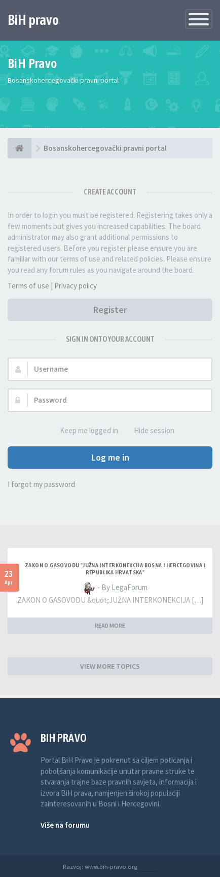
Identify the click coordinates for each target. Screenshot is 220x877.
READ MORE (110, 625)
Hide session (148, 431)
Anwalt (148, 866)
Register (110, 309)
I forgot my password (41, 484)
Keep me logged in (83, 431)
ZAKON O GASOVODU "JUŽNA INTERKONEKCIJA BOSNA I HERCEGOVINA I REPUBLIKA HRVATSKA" (115, 569)
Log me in (110, 457)
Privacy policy (75, 285)
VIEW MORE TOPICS (110, 666)
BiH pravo (33, 20)
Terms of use (28, 285)
